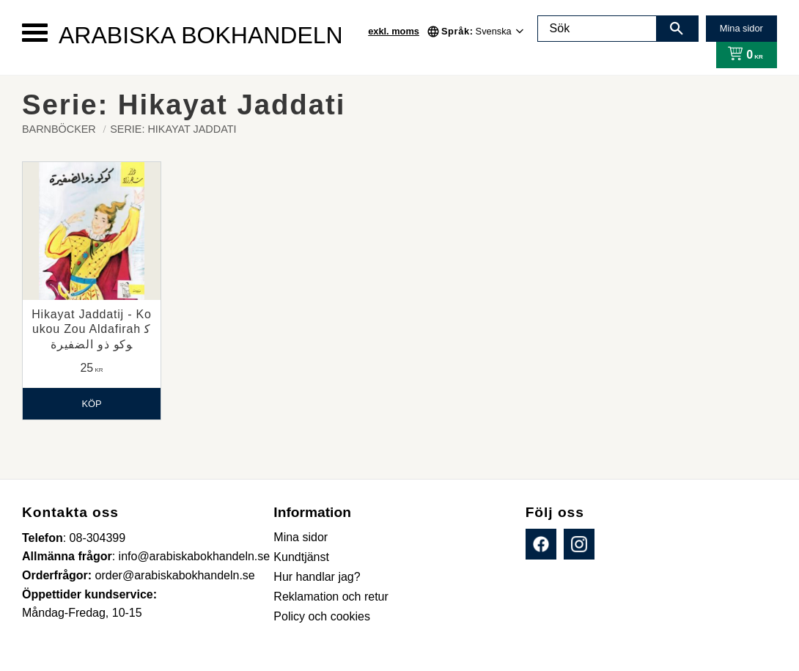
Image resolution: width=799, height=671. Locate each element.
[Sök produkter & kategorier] (597, 28)
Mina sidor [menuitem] (300, 537)
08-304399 (98, 538)
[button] (35, 32)
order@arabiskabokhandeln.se (175, 575)
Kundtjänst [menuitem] (301, 557)
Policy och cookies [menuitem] (321, 616)
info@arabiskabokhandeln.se (194, 556)
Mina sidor (741, 28)
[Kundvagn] (742, 55)
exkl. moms (393, 31)
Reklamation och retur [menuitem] (331, 596)
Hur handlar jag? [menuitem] (316, 577)
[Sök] (676, 28)
